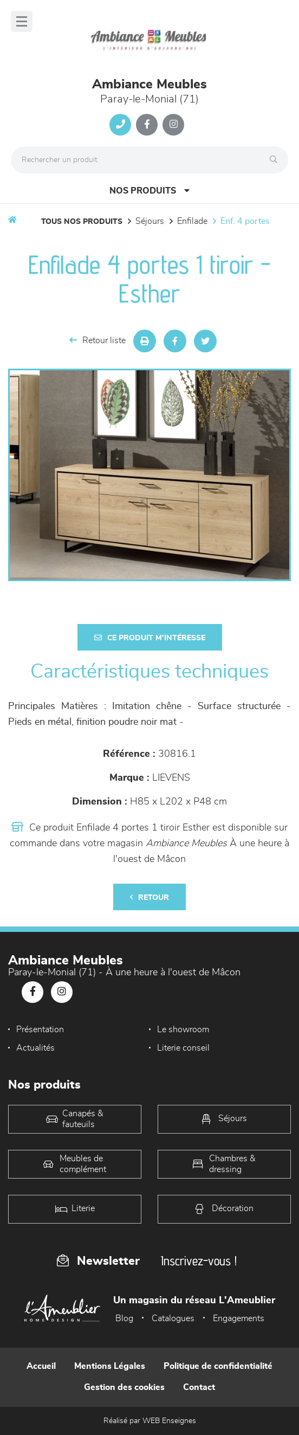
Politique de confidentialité (218, 1366)
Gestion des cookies (124, 1387)
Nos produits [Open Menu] (149, 190)
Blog (124, 1318)
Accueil (41, 1366)
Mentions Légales (109, 1366)
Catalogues (173, 1318)
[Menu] (21, 21)
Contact (199, 1387)
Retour (149, 897)
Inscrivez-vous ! (199, 1261)
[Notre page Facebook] (147, 125)
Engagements (238, 1318)
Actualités (35, 1048)
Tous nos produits (81, 222)
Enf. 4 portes (245, 221)
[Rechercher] (276, 159)
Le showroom (183, 1029)
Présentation (40, 1029)
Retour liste (97, 340)
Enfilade (192, 221)
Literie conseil (183, 1048)
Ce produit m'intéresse (149, 638)
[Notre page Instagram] (173, 125)
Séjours (149, 221)
